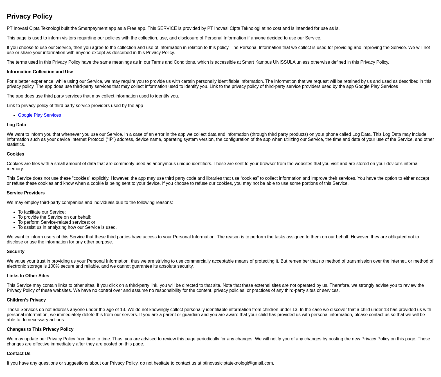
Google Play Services (39, 115)
